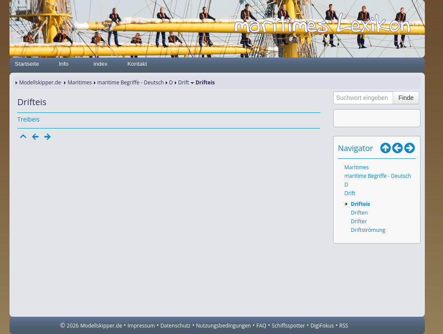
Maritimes (79, 82)
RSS (343, 325)
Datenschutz (176, 325)
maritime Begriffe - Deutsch (130, 82)
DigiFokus (322, 325)
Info (63, 64)
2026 (72, 325)
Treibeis (28, 119)
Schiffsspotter (288, 325)
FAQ (261, 325)
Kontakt (137, 64)
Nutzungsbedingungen (223, 325)
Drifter (359, 221)
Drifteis (360, 204)
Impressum (141, 325)
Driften (359, 212)
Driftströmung (368, 230)
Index (100, 64)
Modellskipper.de (40, 82)
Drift (183, 82)
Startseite (27, 64)
